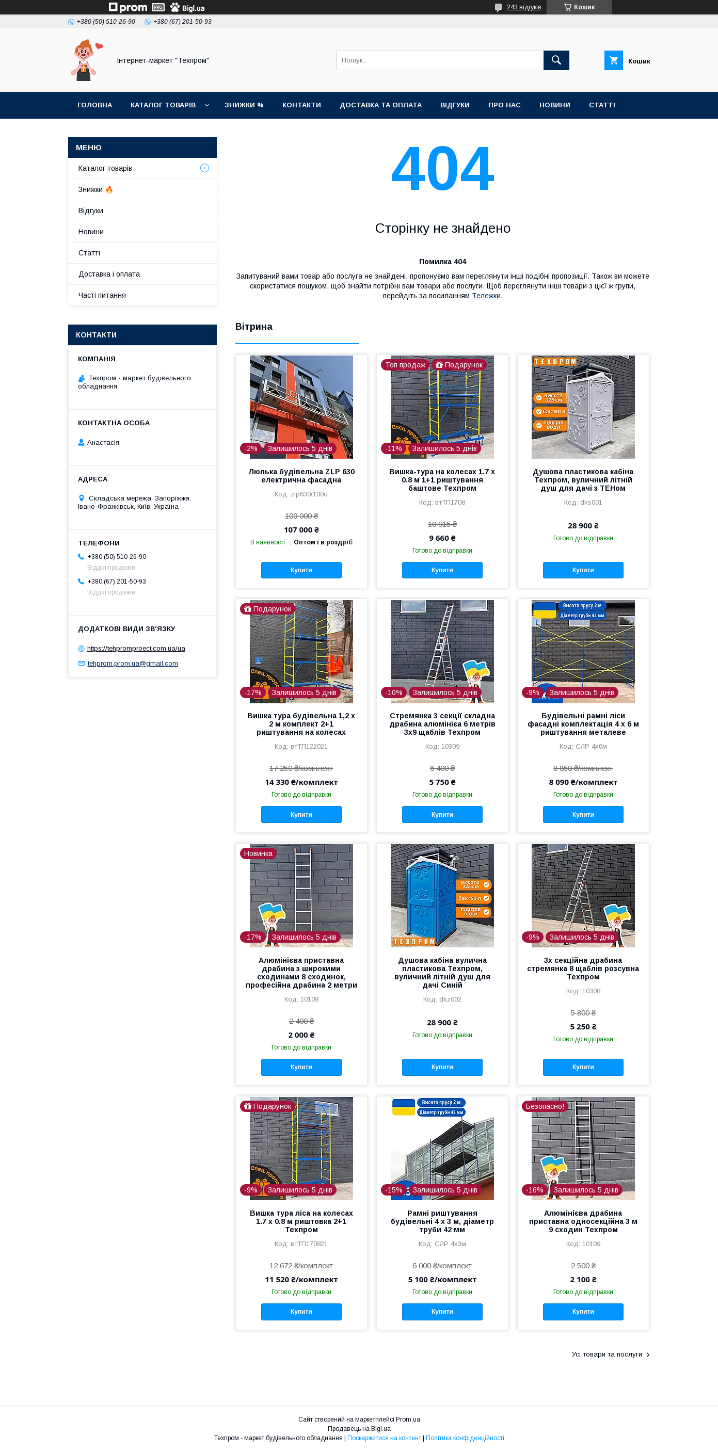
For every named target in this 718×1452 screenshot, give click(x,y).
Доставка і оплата (109, 274)
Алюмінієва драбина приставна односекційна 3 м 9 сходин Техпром (583, 1221)
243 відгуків (524, 7)
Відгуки (455, 105)
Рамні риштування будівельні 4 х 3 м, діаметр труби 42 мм (442, 1221)
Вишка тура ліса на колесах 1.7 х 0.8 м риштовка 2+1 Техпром (301, 1221)
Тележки (486, 296)
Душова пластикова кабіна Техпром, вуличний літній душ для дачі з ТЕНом (583, 479)
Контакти (301, 105)
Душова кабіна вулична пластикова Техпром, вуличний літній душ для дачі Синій (442, 972)
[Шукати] (556, 60)
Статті (602, 105)
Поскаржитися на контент (384, 1438)
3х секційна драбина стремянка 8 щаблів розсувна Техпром (583, 968)
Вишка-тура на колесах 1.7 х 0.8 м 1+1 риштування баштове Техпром (442, 479)
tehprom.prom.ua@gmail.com (133, 663)
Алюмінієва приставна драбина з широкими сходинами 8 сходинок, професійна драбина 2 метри (301, 972)
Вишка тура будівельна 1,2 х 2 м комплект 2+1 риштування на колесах (301, 724)
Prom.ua (408, 1419)
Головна (94, 105)
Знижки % (244, 105)
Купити (301, 570)
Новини (554, 105)
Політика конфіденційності (465, 1438)
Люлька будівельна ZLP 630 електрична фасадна (301, 475)
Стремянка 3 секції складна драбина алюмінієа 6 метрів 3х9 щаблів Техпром (442, 724)
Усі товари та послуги (607, 1354)
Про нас (504, 105)
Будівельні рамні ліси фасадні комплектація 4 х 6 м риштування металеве (583, 724)
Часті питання (102, 295)
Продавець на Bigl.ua (359, 1428)
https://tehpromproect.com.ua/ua (136, 648)
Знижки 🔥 (96, 189)
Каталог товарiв (163, 105)
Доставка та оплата (381, 105)
